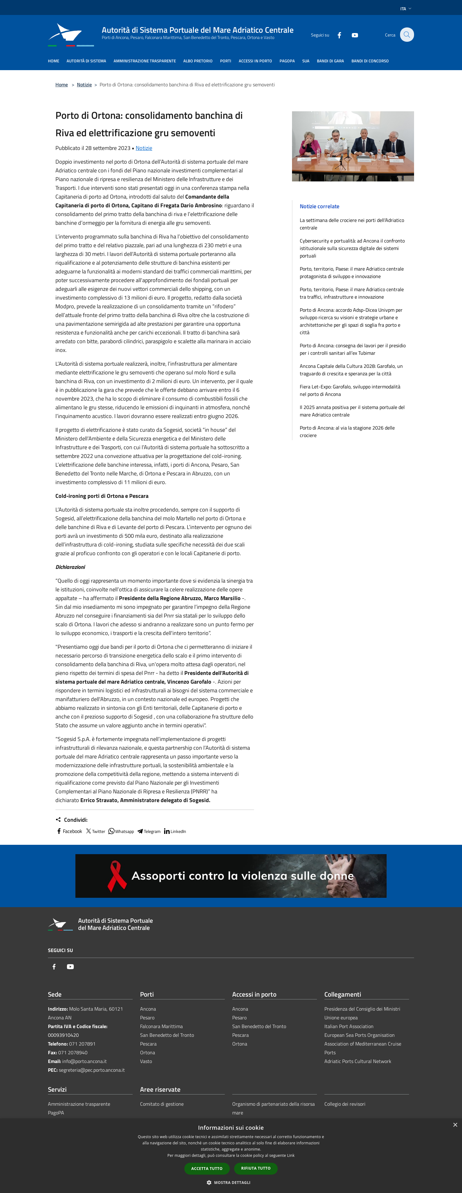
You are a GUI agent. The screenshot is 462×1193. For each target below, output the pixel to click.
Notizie (84, 84)
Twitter (95, 831)
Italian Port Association (349, 1026)
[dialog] (231, 1155)
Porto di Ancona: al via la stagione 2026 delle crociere (347, 431)
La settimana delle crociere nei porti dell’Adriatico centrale (352, 223)
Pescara (148, 1043)
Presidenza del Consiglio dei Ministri (362, 1009)
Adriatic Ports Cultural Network (357, 1061)
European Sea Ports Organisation (359, 1035)
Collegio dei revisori (344, 1104)
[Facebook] (335, 34)
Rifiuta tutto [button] (256, 1168)
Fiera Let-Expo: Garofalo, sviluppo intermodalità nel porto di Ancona (350, 390)
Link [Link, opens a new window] (291, 1155)
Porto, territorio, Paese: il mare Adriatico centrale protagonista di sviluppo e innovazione (352, 272)
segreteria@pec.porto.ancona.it (92, 1070)
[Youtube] (351, 34)
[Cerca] (406, 34)
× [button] (455, 1125)
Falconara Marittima (161, 1026)
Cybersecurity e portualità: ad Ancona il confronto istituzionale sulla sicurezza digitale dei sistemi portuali (352, 248)
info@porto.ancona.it (84, 1061)
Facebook (68, 831)
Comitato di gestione (162, 1104)
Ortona (147, 1052)
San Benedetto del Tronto (167, 1035)
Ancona (148, 1009)
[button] (231, 1182)
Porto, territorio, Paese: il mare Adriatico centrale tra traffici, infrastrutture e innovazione (352, 293)
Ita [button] (406, 8)
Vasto (146, 1061)
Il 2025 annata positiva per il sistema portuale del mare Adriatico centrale (352, 410)
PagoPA (56, 1112)
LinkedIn (174, 831)
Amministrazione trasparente (79, 1104)
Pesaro (147, 1017)
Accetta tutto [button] (207, 1168)
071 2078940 (72, 1052)
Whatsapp (121, 831)
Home (61, 84)
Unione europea (341, 1017)
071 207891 (82, 1043)
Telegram (148, 831)
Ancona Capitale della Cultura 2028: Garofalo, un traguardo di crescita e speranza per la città (351, 369)
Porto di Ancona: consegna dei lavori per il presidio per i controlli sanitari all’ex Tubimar (353, 349)
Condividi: (71, 819)
